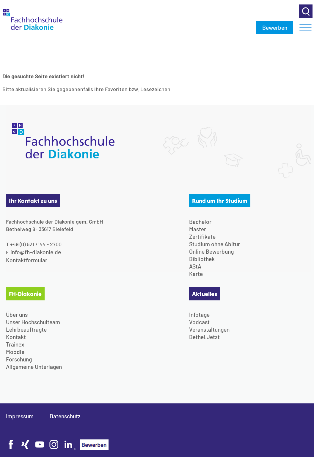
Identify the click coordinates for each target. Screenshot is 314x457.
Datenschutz (65, 416)
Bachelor (200, 221)
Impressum (20, 416)
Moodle (15, 351)
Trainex (15, 344)
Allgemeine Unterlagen (34, 366)
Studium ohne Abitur (214, 244)
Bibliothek (202, 258)
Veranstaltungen (209, 329)
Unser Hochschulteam (33, 322)
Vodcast (199, 322)
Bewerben (274, 27)
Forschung (19, 359)
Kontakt (16, 336)
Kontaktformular (26, 260)
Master (197, 229)
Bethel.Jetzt (204, 336)
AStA (195, 266)
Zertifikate (202, 236)
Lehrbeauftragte (26, 329)
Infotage (199, 314)
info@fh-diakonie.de (35, 252)
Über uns (17, 314)
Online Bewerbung (211, 251)
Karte (196, 273)
